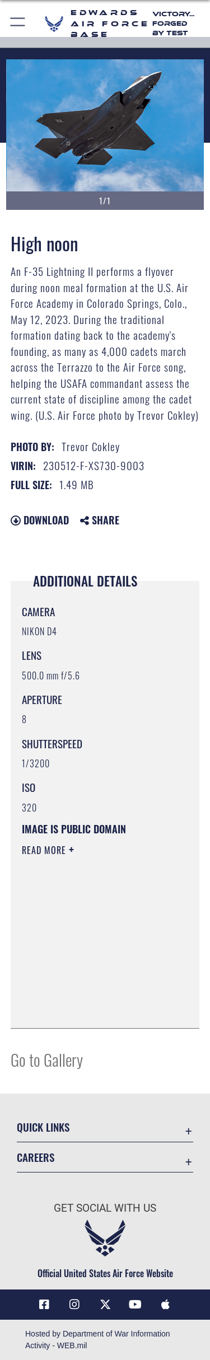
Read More (45, 850)
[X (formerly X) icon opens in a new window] (105, 1304)
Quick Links (43, 1127)
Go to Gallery (47, 1059)
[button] (18, 24)
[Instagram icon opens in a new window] (74, 1304)
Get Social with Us (105, 1208)
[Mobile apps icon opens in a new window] (165, 1304)
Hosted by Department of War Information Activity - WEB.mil (97, 1339)
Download (40, 520)
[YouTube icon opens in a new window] (135, 1304)
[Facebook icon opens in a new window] (44, 1304)
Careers (35, 1157)
